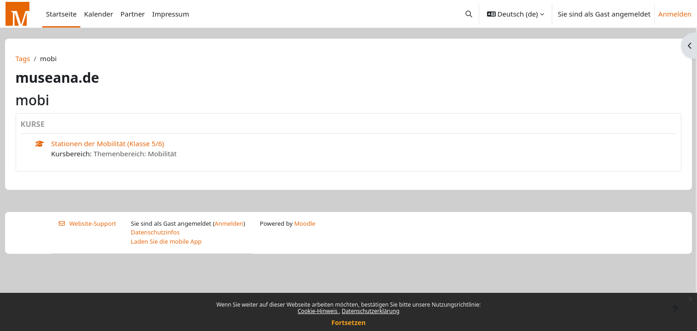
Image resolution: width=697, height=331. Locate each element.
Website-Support (87, 223)
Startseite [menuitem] (61, 13)
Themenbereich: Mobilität (152, 153)
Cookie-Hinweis (318, 311)
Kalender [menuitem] (98, 13)
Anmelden (674, 13)
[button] (469, 14)
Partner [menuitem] (132, 13)
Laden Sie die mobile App (166, 241)
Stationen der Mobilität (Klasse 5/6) (124, 143)
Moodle (304, 223)
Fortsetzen (348, 322)
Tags (40, 58)
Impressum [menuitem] (170, 13)
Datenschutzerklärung (370, 311)
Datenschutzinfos (155, 232)
